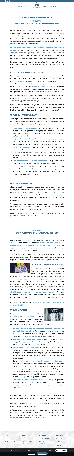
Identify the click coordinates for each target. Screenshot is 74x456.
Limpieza (34, 21)
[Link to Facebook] (6, 1)
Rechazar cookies (31, 453)
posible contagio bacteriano (42, 86)
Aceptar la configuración (61, 450)
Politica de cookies (62, 439)
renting (43, 380)
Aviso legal (59, 445)
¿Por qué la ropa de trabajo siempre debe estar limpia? (37, 23)
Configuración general (42, 453)
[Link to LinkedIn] (8, 1)
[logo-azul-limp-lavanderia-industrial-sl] (36, 6)
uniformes (39, 21)
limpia (20, 81)
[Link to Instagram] (10, 1)
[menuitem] (19, 6)
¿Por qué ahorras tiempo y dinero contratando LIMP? (37, 233)
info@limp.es (43, 443)
